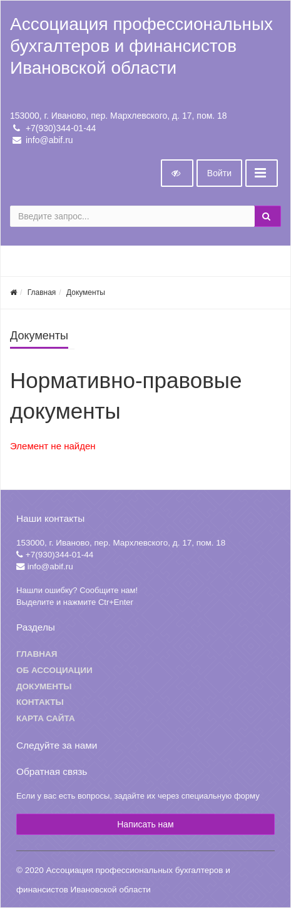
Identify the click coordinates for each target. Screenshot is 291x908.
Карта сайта (45, 718)
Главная (42, 292)
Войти (219, 173)
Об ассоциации (54, 670)
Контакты (40, 702)
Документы (85, 292)
